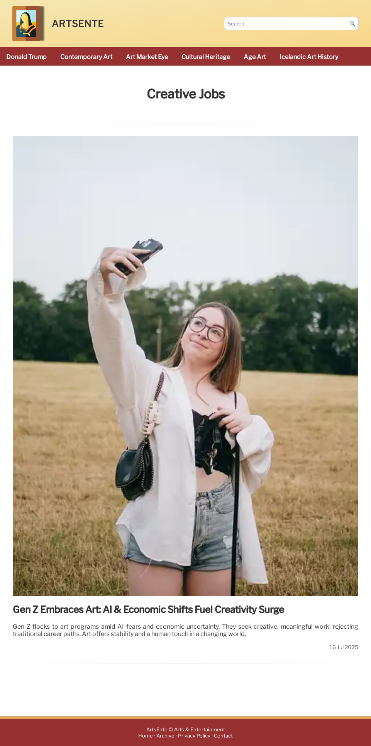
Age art (255, 57)
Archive (165, 736)
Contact (223, 736)
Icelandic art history (309, 57)
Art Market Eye (147, 57)
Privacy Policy (194, 736)
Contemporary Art (86, 57)
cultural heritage (205, 57)
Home (145, 736)
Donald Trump (26, 57)
